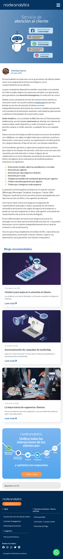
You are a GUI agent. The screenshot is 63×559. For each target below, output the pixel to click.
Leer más (11, 303)
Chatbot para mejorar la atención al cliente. (28, 292)
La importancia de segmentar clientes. (25, 407)
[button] (56, 552)
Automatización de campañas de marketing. (28, 349)
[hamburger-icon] (58, 5)
